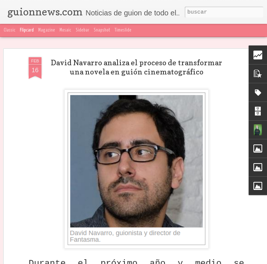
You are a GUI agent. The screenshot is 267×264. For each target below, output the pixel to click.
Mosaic (65, 30)
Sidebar (82, 30)
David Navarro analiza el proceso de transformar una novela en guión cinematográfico (136, 67)
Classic (9, 30)
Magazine (46, 30)
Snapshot (102, 30)
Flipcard (27, 30)
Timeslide (123, 30)
